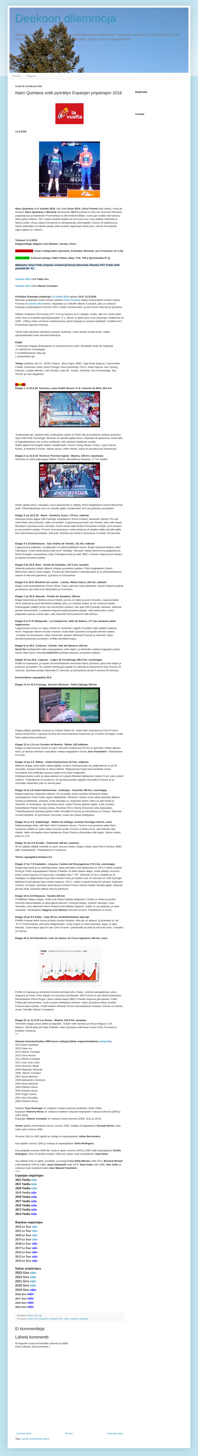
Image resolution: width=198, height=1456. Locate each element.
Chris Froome (72, 300)
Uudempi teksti (23, 1433)
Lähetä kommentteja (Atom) (35, 1439)
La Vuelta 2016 (60, 296)
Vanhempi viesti (115, 1433)
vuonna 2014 (35, 303)
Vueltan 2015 (22, 279)
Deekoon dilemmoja (65, 18)
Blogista (31, 76)
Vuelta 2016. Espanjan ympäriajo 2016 (45, 1319)
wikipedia (105, 1041)
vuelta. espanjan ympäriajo (76, 1319)
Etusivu (16, 76)
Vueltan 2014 (22, 285)
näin (34, 1179)
